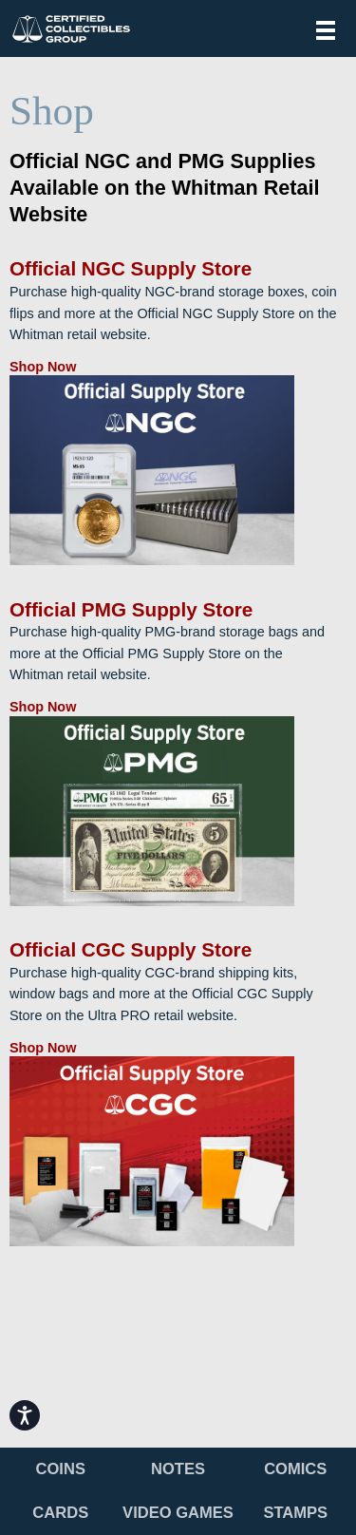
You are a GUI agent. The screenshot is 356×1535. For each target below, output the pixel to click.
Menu (325, 30)
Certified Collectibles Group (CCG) (71, 28)
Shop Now (42, 366)
